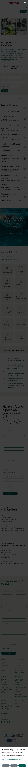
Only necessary (6, 765)
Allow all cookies (22, 765)
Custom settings (14, 765)
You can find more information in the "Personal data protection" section (12, 760)
